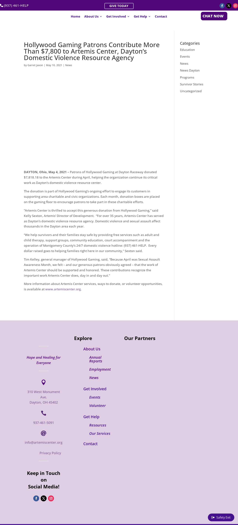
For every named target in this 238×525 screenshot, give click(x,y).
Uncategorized (191, 83)
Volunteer (97, 397)
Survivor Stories (191, 76)
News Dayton (190, 62)
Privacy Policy (50, 445)
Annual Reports (95, 351)
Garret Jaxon (35, 57)
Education (187, 41)
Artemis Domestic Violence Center (101, 520)
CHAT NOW (213, 15)
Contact (161, 16)
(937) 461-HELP (16, 5)
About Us (91, 16)
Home (75, 16)
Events (185, 48)
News (68, 57)
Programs (187, 69)
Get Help (140, 16)
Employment (100, 361)
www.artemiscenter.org (63, 281)
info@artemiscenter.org (43, 434)
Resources (97, 416)
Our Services (99, 425)
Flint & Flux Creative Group (57, 520)
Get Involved (116, 16)
